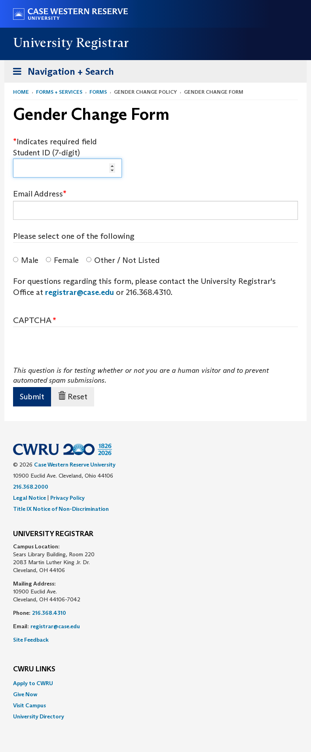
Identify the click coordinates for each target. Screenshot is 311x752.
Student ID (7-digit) (46, 152)
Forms (98, 92)
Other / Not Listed (123, 260)
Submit (32, 396)
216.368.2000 (30, 486)
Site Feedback (31, 639)
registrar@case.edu (79, 292)
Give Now (25, 694)
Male (25, 260)
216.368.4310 (49, 612)
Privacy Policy (67, 497)
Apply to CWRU (33, 683)
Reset (72, 396)
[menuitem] (155, 683)
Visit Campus (29, 705)
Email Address (38, 193)
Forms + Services (59, 92)
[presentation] (73, 350)
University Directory (38, 716)
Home (21, 92)
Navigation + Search (61, 73)
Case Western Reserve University (75, 464)
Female (62, 260)
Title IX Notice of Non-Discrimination (61, 508)
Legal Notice (29, 497)
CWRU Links (34, 669)
